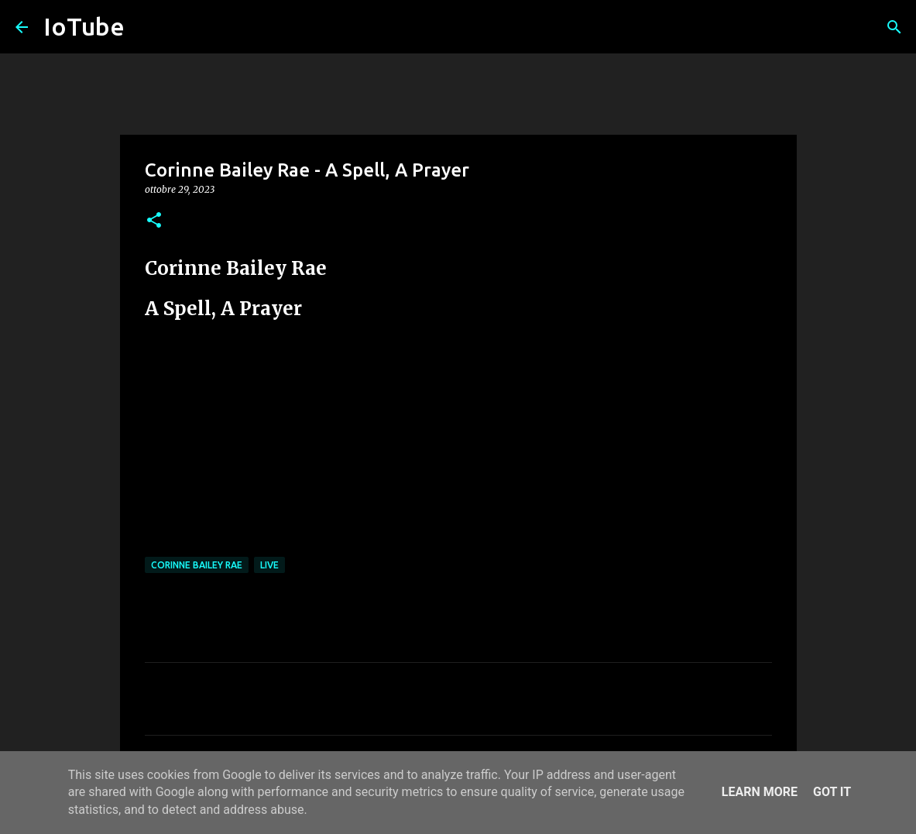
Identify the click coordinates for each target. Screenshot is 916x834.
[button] (154, 221)
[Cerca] (894, 27)
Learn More (760, 791)
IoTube (84, 26)
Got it (832, 791)
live (269, 565)
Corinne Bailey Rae (196, 565)
